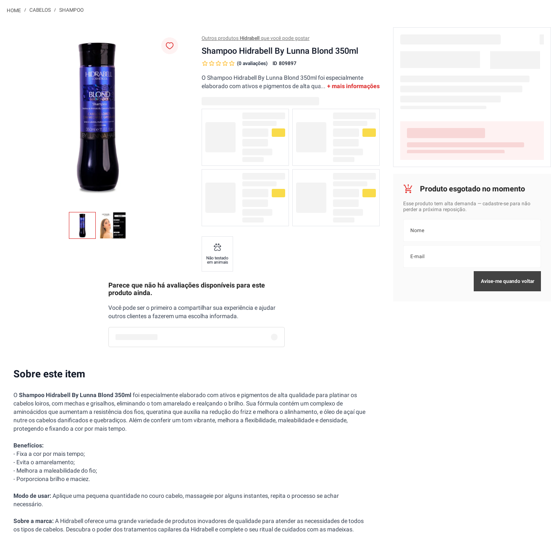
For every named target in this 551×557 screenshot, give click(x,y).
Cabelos (40, 10)
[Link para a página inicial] (14, 10)
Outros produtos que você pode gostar (256, 38)
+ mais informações (353, 86)
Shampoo (71, 10)
